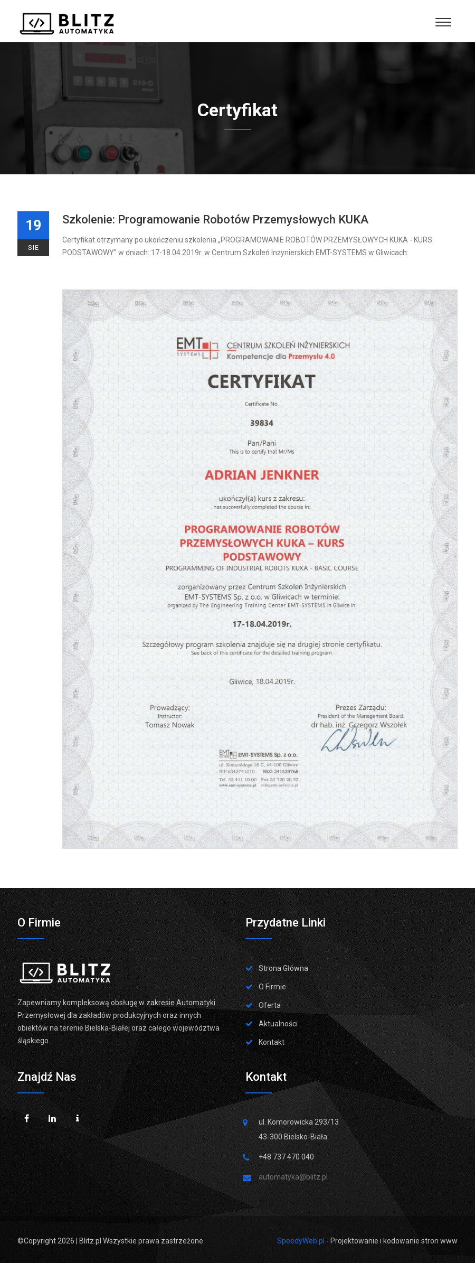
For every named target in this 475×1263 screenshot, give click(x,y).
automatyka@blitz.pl (293, 1177)
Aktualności (278, 1023)
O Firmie (272, 987)
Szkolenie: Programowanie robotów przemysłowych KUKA (215, 219)
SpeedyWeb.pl (301, 1241)
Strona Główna (283, 968)
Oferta (270, 1005)
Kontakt (271, 1042)
